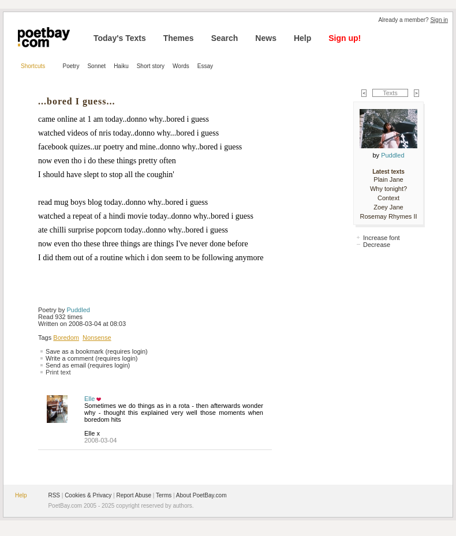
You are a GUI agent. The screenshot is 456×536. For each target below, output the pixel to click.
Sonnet (96, 66)
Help (302, 38)
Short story (151, 66)
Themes (178, 38)
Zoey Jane (388, 207)
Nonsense (97, 337)
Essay (205, 66)
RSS (54, 495)
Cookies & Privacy (88, 495)
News (265, 38)
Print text (58, 372)
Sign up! (344, 38)
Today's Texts (120, 38)
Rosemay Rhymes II (388, 216)
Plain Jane (388, 179)
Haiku (121, 66)
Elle (89, 398)
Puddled (78, 309)
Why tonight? (388, 188)
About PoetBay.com (201, 495)
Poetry (71, 66)
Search (224, 38)
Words (181, 66)
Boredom (66, 337)
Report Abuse (133, 495)
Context (388, 197)
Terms (163, 495)
